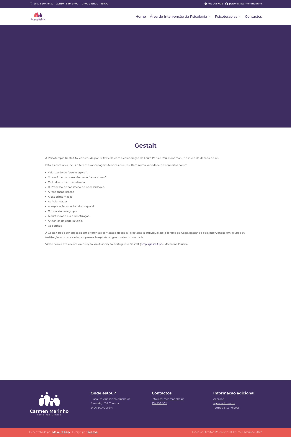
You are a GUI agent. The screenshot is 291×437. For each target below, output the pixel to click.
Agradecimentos (224, 403)
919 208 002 (213, 3)
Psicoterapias (226, 16)
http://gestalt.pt (151, 244)
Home (140, 16)
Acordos (218, 399)
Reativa (92, 432)
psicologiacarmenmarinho (243, 3)
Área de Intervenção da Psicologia (178, 16)
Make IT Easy (61, 432)
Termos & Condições (226, 407)
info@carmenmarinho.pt (168, 399)
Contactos (253, 16)
